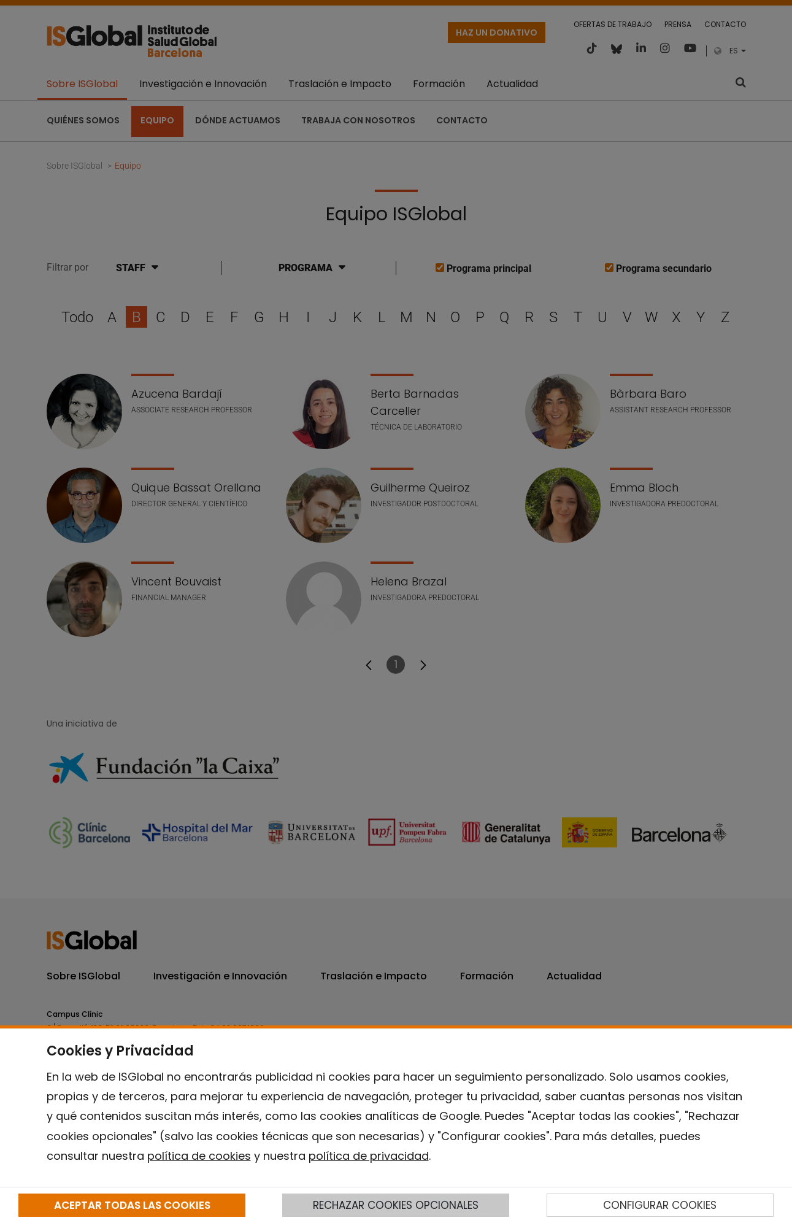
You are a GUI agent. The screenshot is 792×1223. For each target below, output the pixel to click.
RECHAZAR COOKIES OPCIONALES (396, 1205)
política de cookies (199, 1155)
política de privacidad (369, 1155)
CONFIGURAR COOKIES (660, 1205)
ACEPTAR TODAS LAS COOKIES (132, 1205)
